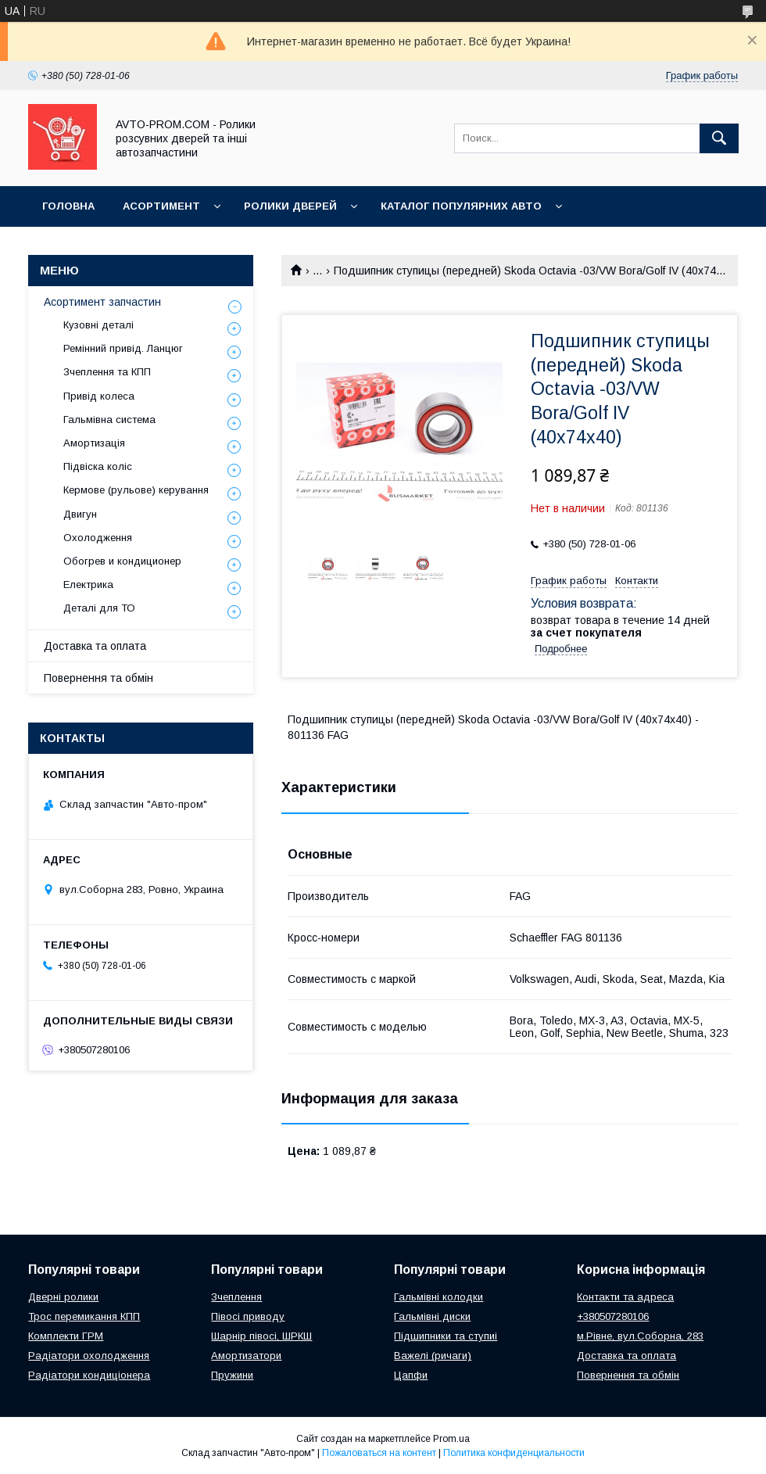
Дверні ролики (63, 1297)
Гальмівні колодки (438, 1297)
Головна (68, 206)
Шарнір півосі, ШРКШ (261, 1336)
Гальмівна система (109, 419)
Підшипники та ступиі (445, 1336)
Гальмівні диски (432, 1316)
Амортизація (94, 443)
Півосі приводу (248, 1316)
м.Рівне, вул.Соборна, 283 (640, 1336)
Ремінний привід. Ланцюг (123, 348)
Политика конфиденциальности (514, 1452)
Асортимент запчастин (102, 302)
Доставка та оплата (95, 646)
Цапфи (411, 1375)
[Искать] (719, 138)
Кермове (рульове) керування (136, 490)
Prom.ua (451, 1438)
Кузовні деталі (98, 325)
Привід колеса (98, 396)
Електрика (88, 584)
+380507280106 (613, 1316)
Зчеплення (236, 1297)
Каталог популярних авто (461, 206)
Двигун (80, 514)
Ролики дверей (290, 206)
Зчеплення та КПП (107, 372)
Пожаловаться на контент (379, 1452)
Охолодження (97, 537)
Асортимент (161, 206)
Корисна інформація (105, 247)
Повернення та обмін (98, 678)
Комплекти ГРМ (65, 1336)
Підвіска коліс (97, 466)
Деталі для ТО (99, 608)
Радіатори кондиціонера (89, 1375)
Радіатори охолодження (88, 1355)
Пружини (232, 1375)
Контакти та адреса (625, 1297)
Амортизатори (246, 1355)
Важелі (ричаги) (432, 1355)
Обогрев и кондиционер (122, 561)
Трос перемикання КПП (84, 1316)
